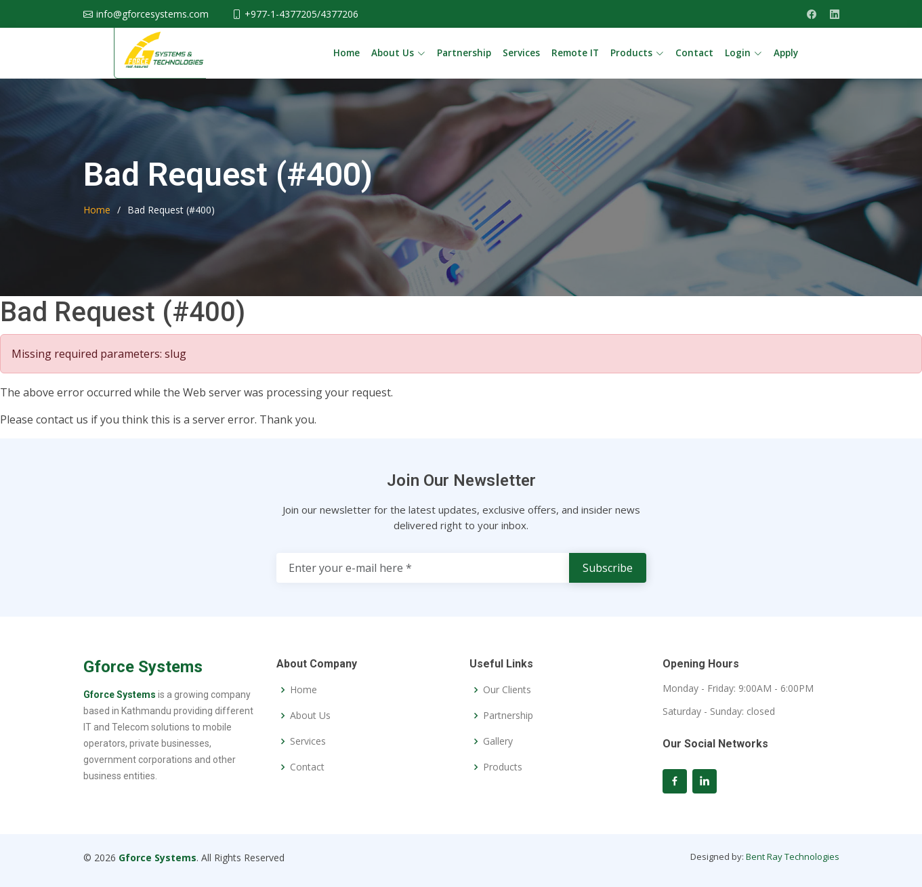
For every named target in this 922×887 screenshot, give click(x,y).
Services (521, 53)
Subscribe (608, 567)
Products (502, 767)
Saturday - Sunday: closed (719, 711)
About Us (310, 715)
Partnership (464, 53)
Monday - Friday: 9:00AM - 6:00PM (738, 688)
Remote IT (575, 53)
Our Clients (507, 690)
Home (346, 53)
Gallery (498, 741)
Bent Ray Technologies (792, 856)
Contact (694, 53)
